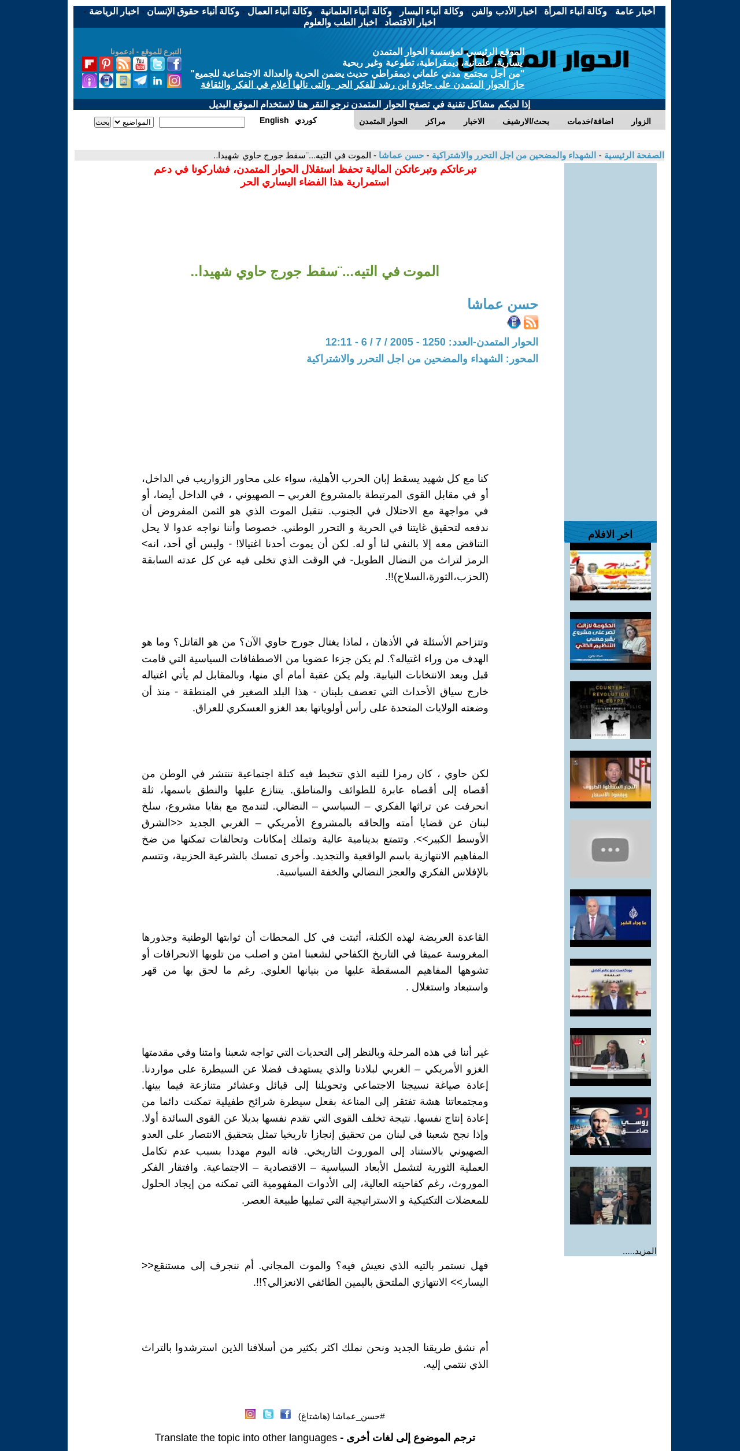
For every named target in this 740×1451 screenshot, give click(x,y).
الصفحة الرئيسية (633, 155)
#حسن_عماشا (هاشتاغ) (341, 1416)
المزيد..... (640, 1251)
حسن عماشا (400, 155)
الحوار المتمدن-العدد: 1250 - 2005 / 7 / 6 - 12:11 (431, 342)
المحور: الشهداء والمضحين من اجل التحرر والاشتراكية (422, 359)
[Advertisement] (610, 336)
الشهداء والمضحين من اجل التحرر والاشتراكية (512, 155)
